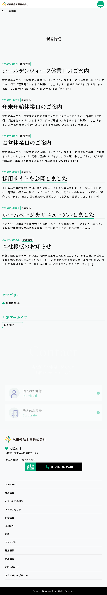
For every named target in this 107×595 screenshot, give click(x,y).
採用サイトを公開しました (34, 178)
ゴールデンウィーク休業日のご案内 (45, 70)
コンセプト (10, 542)
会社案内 (9, 526)
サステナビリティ (14, 509)
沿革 (7, 534)
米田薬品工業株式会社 (15, 4)
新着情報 (25, 64)
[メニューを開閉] (100, 4)
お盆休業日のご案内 (26, 142)
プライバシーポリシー (16, 575)
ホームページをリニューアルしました (48, 214)
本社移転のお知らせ (26, 246)
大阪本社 (15, 448)
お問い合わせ (12, 567)
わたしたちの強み (14, 501)
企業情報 (9, 517)
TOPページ (11, 484)
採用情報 (9, 550)
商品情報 (9, 492)
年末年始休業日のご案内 (32, 106)
